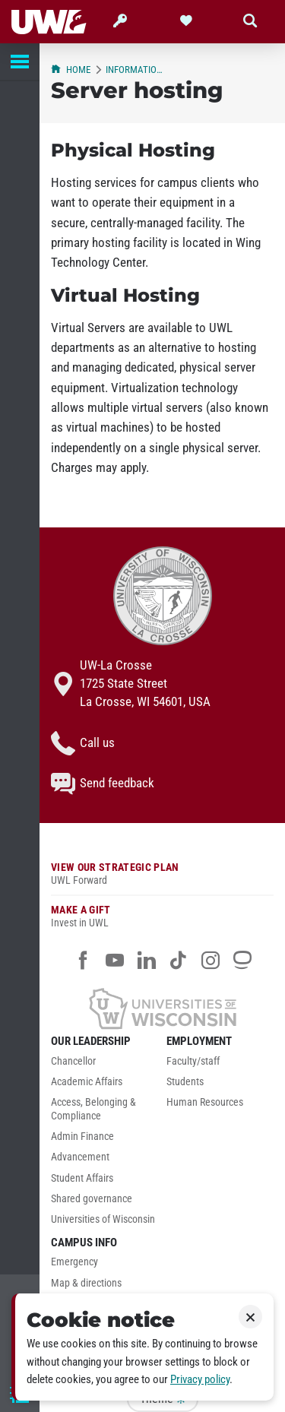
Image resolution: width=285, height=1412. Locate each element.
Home (70, 69)
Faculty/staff (193, 1061)
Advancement (80, 1157)
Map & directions (86, 1283)
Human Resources (204, 1102)
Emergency (74, 1261)
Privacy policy (200, 1379)
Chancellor (73, 1061)
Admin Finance (82, 1136)
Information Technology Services (137, 69)
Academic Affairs (86, 1081)
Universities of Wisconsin (103, 1219)
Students (185, 1081)
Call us (83, 743)
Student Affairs (82, 1178)
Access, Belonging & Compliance (93, 1109)
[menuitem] (105, 1065)
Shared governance (91, 1198)
